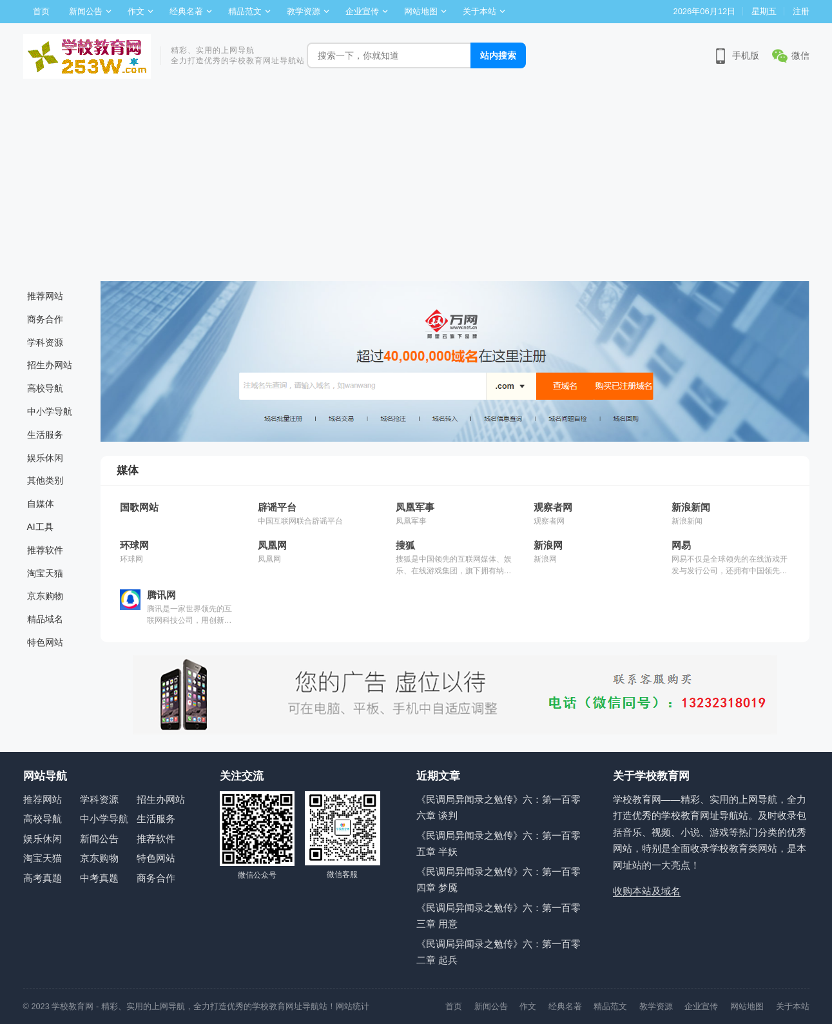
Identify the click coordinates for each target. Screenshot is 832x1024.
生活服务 (45, 434)
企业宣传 (362, 11)
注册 (801, 11)
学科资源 (45, 342)
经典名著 (186, 11)
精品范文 (245, 11)
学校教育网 (72, 1006)
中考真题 (99, 877)
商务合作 (45, 319)
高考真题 (42, 877)
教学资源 (303, 11)
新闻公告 (85, 11)
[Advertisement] (416, 184)
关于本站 (479, 11)
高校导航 (45, 388)
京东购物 (45, 596)
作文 (136, 11)
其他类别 (45, 480)
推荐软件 (45, 550)
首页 (41, 11)
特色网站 (45, 642)
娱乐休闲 (45, 458)
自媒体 (40, 503)
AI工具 (40, 527)
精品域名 (45, 619)
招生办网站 (49, 365)
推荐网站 (45, 296)
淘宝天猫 (45, 573)
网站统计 (352, 1006)
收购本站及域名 (647, 890)
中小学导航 (49, 411)
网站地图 (421, 11)
